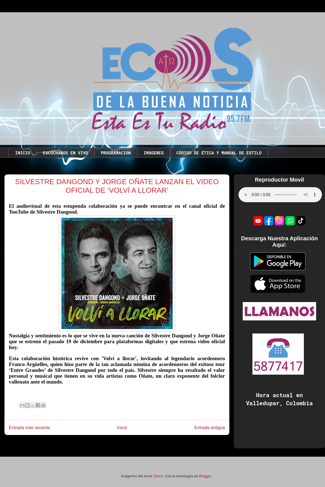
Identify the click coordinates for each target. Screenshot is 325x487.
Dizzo (158, 476)
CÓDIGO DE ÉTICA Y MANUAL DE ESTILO (219, 152)
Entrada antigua (209, 427)
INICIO (22, 152)
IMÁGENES (154, 152)
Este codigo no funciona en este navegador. (280, 194)
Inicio (122, 427)
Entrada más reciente (29, 427)
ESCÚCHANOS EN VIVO (65, 152)
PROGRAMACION (116, 152)
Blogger (205, 476)
